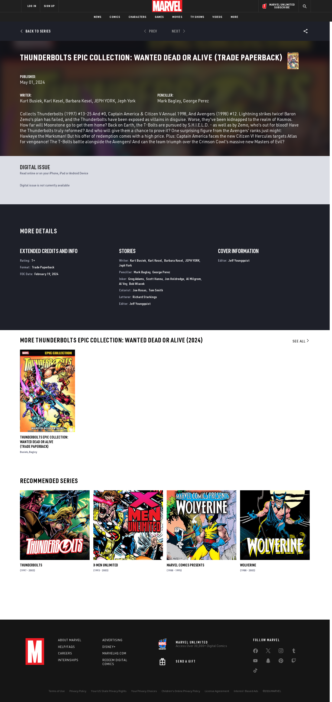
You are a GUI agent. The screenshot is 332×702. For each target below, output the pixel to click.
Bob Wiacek (137, 316)
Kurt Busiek (118, 109)
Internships (68, 660)
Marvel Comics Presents (185, 597)
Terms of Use (57, 691)
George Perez (239, 109)
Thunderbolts (31, 597)
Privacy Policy (77, 691)
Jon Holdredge (174, 311)
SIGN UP (49, 6)
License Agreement (217, 691)
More (234, 17)
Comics (115, 17)
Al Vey (123, 316)
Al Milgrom (193, 311)
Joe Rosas (139, 323)
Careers (65, 653)
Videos (217, 17)
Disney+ (109, 647)
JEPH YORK (192, 293)
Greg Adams (136, 311)
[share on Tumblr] (293, 651)
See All (301, 373)
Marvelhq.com (114, 653)
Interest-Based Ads (246, 691)
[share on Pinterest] (281, 661)
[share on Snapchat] (268, 661)
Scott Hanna (154, 311)
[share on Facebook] (255, 652)
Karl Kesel (140, 109)
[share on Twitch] (293, 661)
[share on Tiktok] (255, 671)
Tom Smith (156, 323)
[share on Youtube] (255, 661)
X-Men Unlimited (105, 597)
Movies (177, 17)
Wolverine (248, 597)
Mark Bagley (212, 109)
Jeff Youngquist (140, 336)
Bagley (33, 484)
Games (159, 17)
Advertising (112, 640)
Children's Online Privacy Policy (181, 691)
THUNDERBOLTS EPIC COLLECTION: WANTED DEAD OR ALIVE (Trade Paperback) (44, 474)
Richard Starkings (145, 329)
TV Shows (197, 17)
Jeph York (128, 115)
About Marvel (69, 640)
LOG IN (31, 6)
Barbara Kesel (165, 109)
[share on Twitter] (268, 651)
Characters (137, 17)
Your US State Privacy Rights (109, 691)
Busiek (24, 484)
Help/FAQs (66, 647)
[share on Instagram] (281, 651)
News (97, 17)
